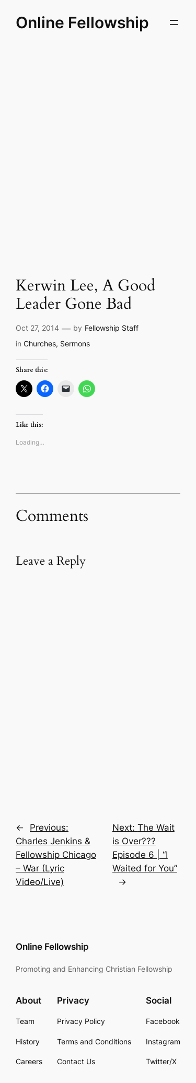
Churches (40, 343)
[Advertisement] (98, 153)
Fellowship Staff (112, 327)
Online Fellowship (82, 22)
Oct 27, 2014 (37, 327)
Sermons (75, 343)
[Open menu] (174, 22)
